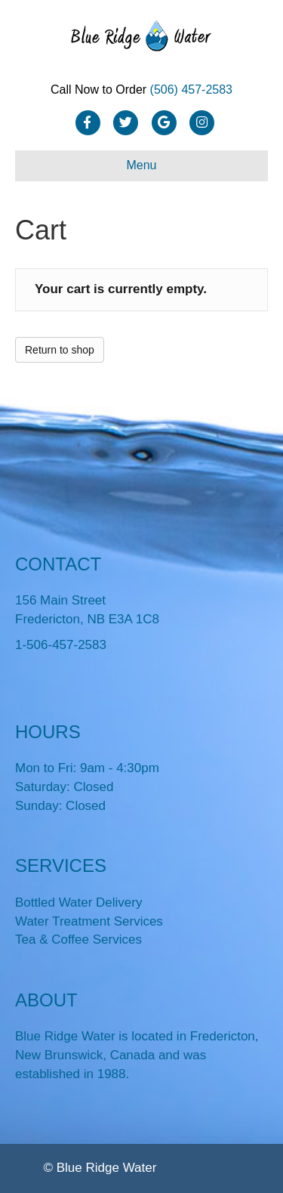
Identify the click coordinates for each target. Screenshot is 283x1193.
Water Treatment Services (89, 921)
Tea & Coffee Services (78, 939)
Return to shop (59, 350)
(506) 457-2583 (191, 89)
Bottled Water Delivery (78, 902)
